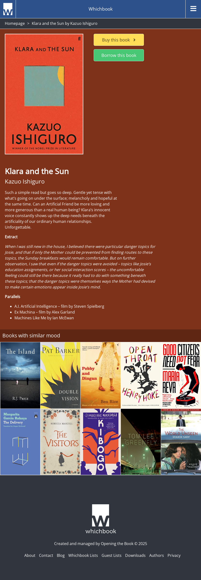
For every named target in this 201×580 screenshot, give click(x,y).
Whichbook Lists (83, 555)
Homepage (15, 23)
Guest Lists (112, 555)
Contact (46, 555)
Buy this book (119, 40)
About (29, 555)
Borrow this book (118, 55)
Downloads (135, 555)
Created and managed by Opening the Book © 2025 (100, 543)
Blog (61, 555)
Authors (156, 555)
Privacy (174, 555)
